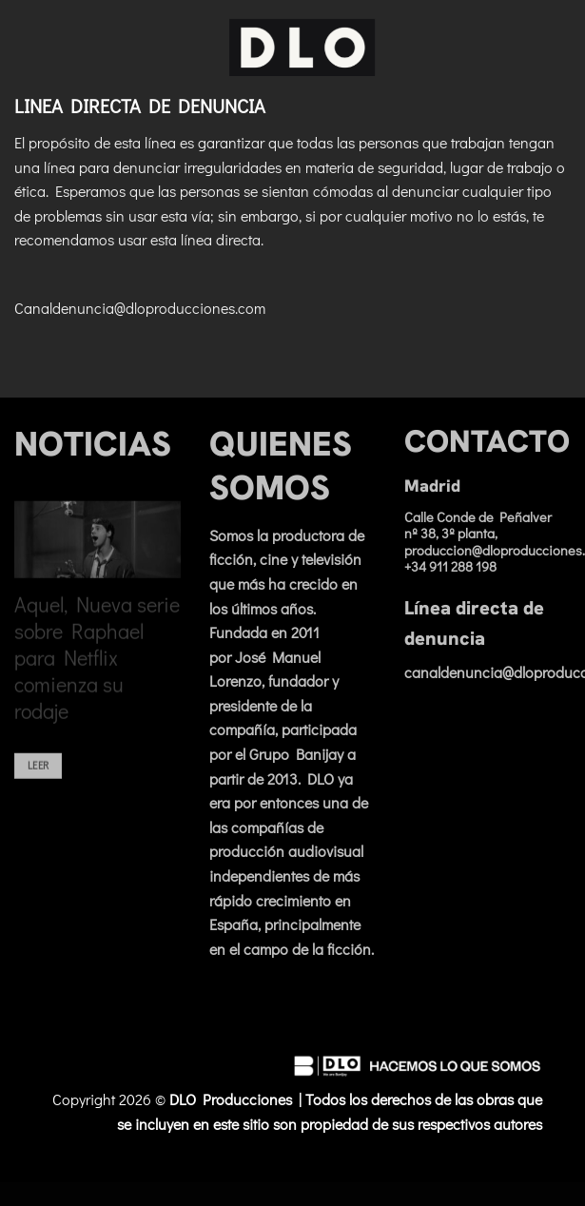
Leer (38, 777)
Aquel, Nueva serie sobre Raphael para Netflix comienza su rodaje (97, 670)
